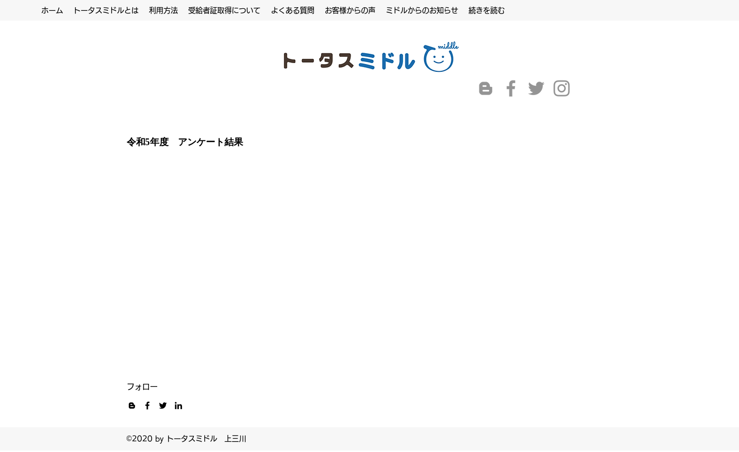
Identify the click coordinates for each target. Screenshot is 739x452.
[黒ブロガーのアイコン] (132, 405)
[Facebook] (511, 88)
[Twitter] (536, 88)
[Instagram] (561, 88)
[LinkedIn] (178, 405)
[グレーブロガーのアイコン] (485, 88)
